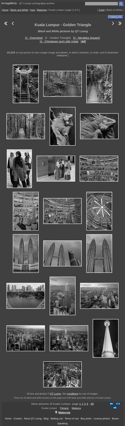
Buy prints (86, 418)
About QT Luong (33, 418)
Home (5, 10)
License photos (101, 418)
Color (102, 10)
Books (115, 418)
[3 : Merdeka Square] (86, 37)
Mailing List (57, 418)
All (92, 403)
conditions (72, 393)
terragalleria (9, 3)
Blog (46, 418)
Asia (32, 10)
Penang (64, 408)
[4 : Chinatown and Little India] (59, 41)
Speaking (62, 423)
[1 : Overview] (34, 37)
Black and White (19, 10)
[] (83, 41)
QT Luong (55, 393)
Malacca (76, 408)
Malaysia (42, 10)
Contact (17, 418)
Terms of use (72, 418)
